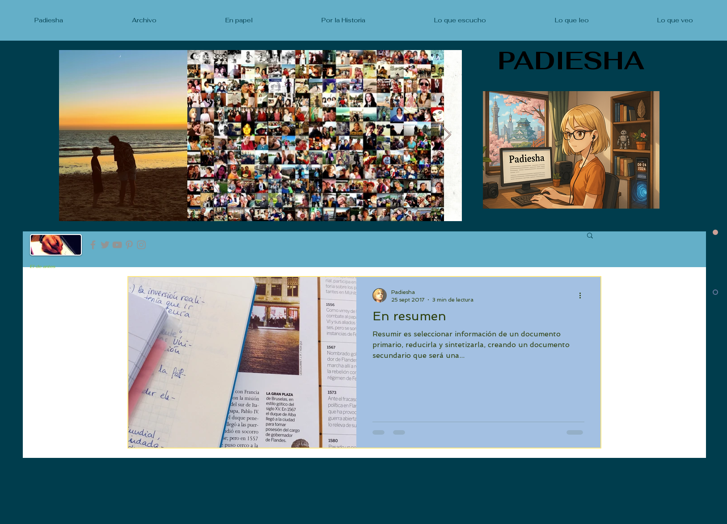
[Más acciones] (583, 295)
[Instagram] (141, 245)
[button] (590, 236)
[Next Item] (446, 135)
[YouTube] (117, 245)
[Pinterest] (129, 245)
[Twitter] (105, 245)
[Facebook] (93, 245)
